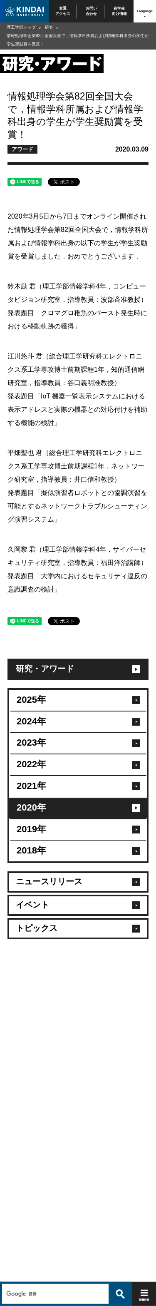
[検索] (54, 1276)
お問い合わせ (91, 11)
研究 (49, 27)
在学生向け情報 (119, 11)
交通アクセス (62, 11)
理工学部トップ (21, 27)
